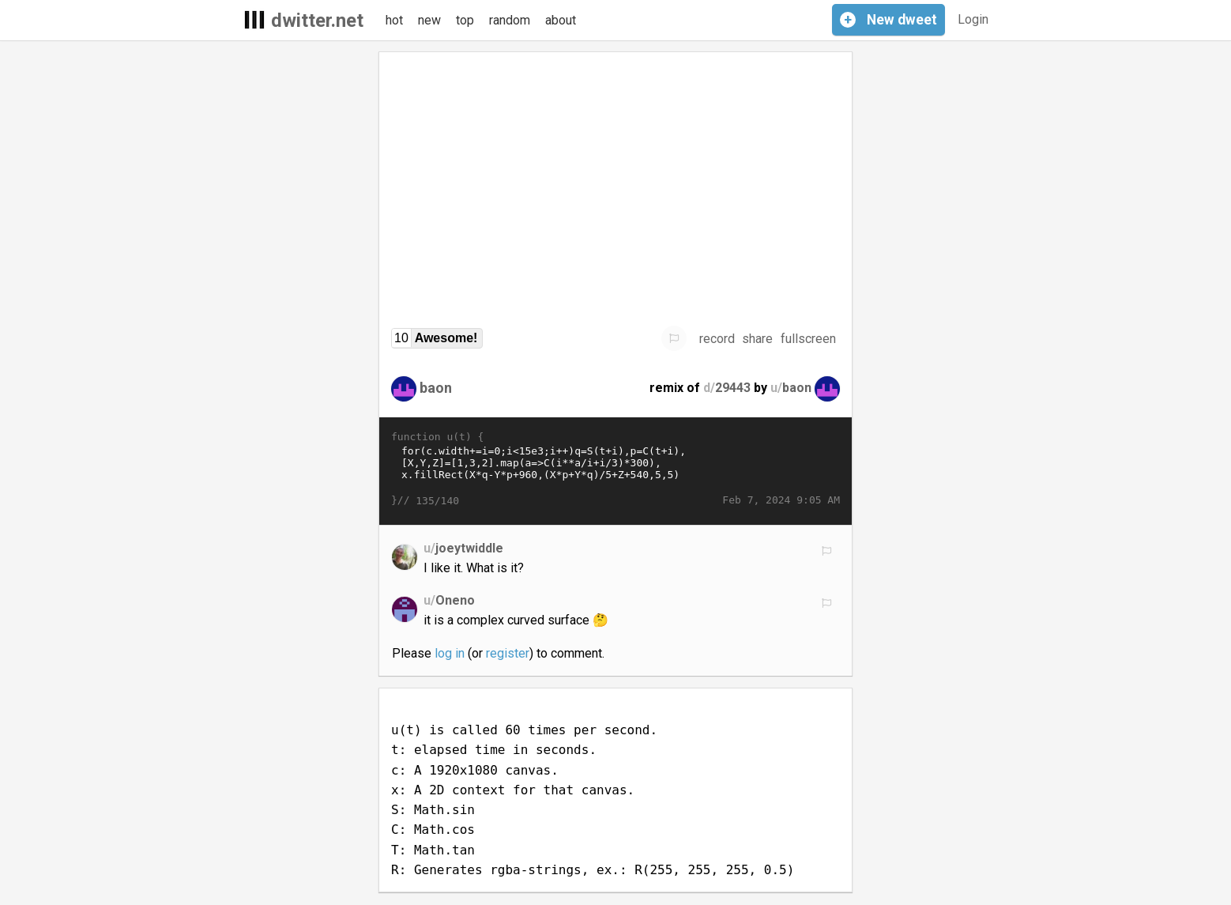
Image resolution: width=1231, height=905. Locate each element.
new (429, 20)
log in (450, 653)
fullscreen (808, 338)
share (757, 338)
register (507, 653)
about (560, 20)
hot (394, 20)
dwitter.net (317, 20)
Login (973, 19)
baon (436, 387)
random (509, 20)
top (465, 20)
